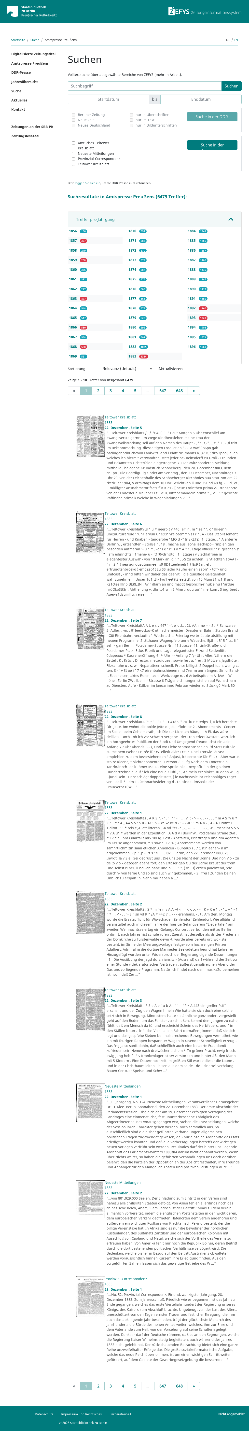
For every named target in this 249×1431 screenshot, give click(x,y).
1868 (73, 346)
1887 (192, 260)
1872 (132, 250)
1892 (192, 308)
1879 (132, 317)
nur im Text (145, 119)
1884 (192, 231)
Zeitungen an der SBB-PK (32, 126)
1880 (132, 327)
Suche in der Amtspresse (212, 146)
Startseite (18, 40)
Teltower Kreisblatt (93, 164)
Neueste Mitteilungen (96, 153)
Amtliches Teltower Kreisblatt (93, 146)
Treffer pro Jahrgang (95, 219)
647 (162, 390)
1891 (192, 298)
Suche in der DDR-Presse (212, 117)
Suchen (231, 86)
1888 (192, 269)
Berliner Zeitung (91, 114)
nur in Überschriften (152, 114)
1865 (73, 317)
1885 (192, 240)
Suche (34, 40)
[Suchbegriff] (145, 86)
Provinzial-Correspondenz (99, 158)
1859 (73, 260)
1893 (192, 317)
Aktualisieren (170, 369)
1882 (132, 346)
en (236, 40)
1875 (132, 279)
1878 (132, 308)
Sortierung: (77, 368)
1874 (132, 269)
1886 (192, 250)
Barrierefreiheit (120, 1414)
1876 (132, 288)
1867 (73, 337)
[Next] (194, 390)
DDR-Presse (21, 72)
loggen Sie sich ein (87, 183)
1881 (132, 337)
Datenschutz (44, 1414)
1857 (73, 240)
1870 (132, 231)
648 (179, 390)
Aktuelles (19, 100)
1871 (132, 240)
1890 (192, 288)
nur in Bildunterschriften (156, 125)
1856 (73, 231)
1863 (73, 298)
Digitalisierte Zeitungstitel (33, 54)
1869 (73, 356)
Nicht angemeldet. (231, 1414)
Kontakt (18, 109)
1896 (192, 346)
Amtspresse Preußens (30, 63)
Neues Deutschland (94, 125)
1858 (73, 250)
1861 (73, 279)
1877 (132, 298)
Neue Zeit (86, 119)
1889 (192, 279)
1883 (132, 356)
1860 (73, 269)
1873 (132, 260)
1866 (73, 327)
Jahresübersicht (24, 81)
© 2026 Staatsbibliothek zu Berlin (83, 1422)
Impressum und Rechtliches (81, 1414)
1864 (73, 308)
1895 (192, 337)
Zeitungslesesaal (25, 136)
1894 (192, 327)
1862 (73, 288)
